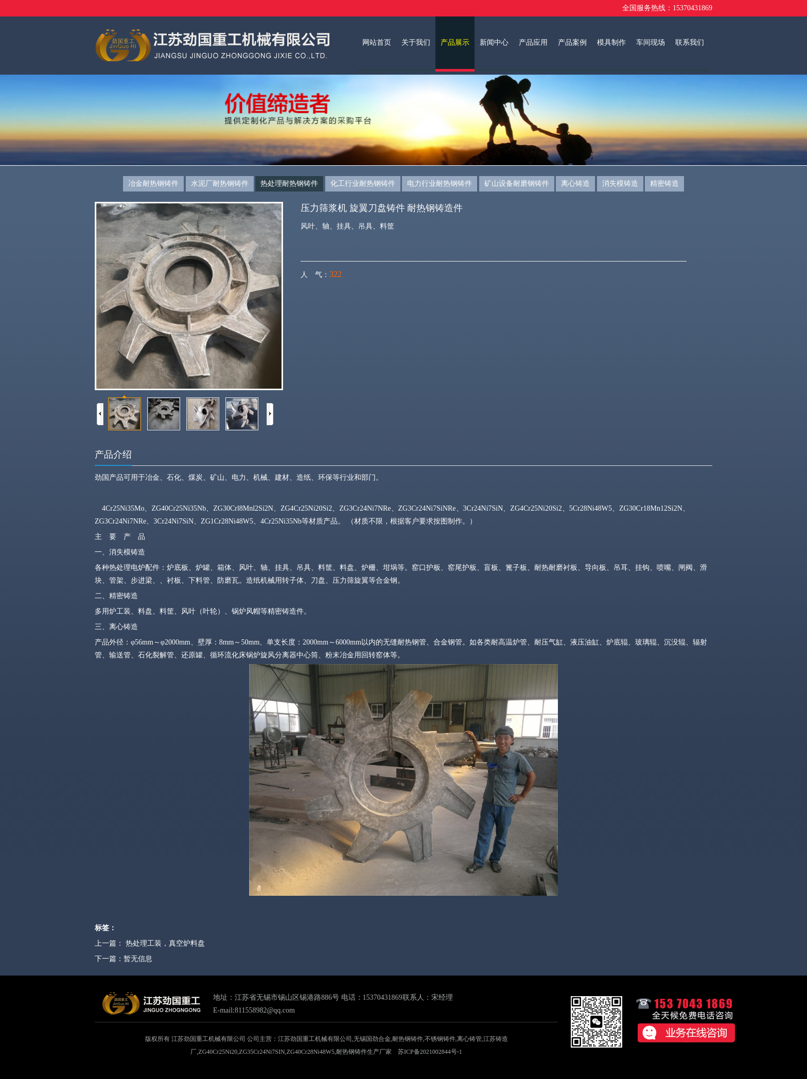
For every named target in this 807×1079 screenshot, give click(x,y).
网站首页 (376, 42)
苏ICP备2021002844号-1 (430, 1051)
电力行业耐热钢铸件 (439, 183)
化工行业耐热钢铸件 (362, 183)
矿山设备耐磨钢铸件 (516, 183)
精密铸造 (664, 183)
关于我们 (415, 42)
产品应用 (533, 42)
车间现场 (650, 42)
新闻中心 (494, 42)
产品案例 (572, 42)
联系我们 (689, 42)
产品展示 (455, 42)
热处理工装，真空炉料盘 (165, 943)
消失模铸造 (620, 183)
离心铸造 (575, 183)
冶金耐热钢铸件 (153, 183)
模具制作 (611, 42)
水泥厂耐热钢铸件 (220, 183)
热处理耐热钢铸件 (289, 183)
